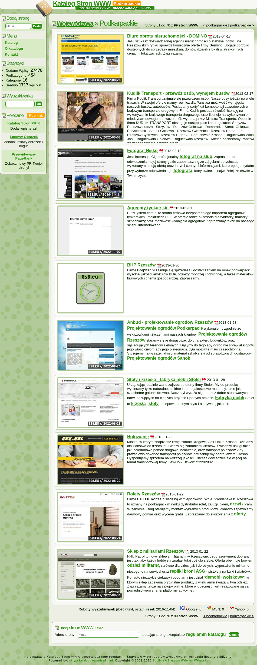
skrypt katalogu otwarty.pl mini (91, 660)
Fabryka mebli (229, 397)
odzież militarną (143, 565)
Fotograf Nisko (142, 150)
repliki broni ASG (187, 571)
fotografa (182, 170)
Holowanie (138, 436)
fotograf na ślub (196, 156)
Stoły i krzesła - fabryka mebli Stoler (164, 379)
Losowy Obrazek (24, 137)
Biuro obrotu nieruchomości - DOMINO (167, 36)
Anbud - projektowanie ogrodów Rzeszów (170, 322)
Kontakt (11, 54)
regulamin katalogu (206, 634)
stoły (154, 403)
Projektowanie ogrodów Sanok (158, 358)
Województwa (75, 23)
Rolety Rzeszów (143, 494)
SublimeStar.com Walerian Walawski (180, 660)
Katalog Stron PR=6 (23, 123)
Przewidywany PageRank (24, 156)
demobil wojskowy (224, 577)
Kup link (36, 115)
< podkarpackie (215, 25)
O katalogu (14, 48)
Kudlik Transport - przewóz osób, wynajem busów (178, 93)
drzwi (235, 504)
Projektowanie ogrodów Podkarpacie (165, 328)
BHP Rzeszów (141, 265)
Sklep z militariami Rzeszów (155, 551)
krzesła (138, 403)
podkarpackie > (242, 25)
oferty (240, 514)
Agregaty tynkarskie (148, 207)
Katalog (11, 42)
